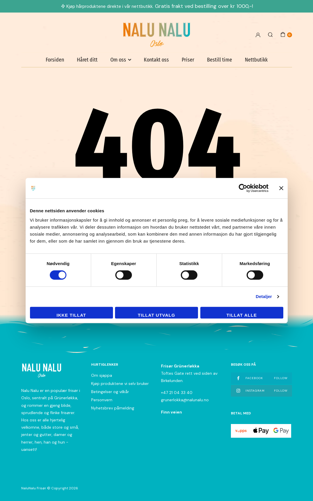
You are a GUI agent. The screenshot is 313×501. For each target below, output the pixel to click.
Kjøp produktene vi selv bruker (120, 383)
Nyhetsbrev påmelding (112, 408)
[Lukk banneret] (281, 188)
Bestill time (219, 60)
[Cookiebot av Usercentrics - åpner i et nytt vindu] (242, 188)
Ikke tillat (71, 315)
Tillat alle (242, 315)
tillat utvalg (156, 315)
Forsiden (55, 60)
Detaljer (264, 296)
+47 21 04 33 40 (176, 392)
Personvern (101, 399)
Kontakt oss (156, 60)
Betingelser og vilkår (110, 391)
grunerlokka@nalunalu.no (185, 399)
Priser (188, 60)
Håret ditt (87, 60)
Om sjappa (101, 375)
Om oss (118, 60)
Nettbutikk (256, 60)
